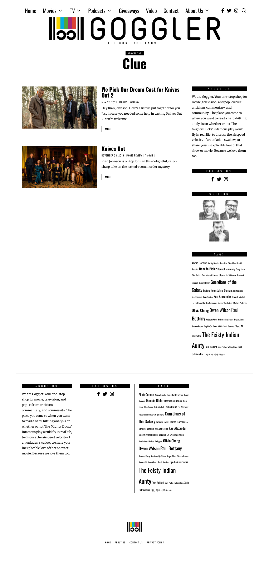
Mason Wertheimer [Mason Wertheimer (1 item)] (225, 303)
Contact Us (136, 542)
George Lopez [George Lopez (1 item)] (204, 282)
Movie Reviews (135, 155)
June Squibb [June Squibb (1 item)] (208, 297)
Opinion (134, 102)
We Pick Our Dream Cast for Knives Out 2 (140, 92)
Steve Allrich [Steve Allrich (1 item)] (217, 326)
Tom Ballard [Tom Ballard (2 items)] (211, 347)
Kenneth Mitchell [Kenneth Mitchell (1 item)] (238, 297)
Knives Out (113, 148)
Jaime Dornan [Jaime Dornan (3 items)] (224, 290)
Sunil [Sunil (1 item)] (225, 326)
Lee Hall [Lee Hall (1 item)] (195, 303)
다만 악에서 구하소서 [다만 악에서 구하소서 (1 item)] (214, 354)
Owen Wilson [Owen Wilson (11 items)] (220, 310)
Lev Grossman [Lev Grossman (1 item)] (211, 303)
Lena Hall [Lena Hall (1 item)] (202, 303)
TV (72, 10)
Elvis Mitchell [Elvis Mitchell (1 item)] (207, 275)
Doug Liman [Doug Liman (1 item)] (240, 269)
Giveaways (129, 10)
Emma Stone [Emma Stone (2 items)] (218, 275)
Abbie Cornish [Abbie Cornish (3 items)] (199, 262)
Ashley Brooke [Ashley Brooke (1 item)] (213, 263)
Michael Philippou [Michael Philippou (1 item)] (240, 303)
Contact (171, 10)
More (108, 129)
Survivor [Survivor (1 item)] (231, 326)
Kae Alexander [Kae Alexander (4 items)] (222, 296)
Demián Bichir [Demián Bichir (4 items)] (208, 268)
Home (30, 10)
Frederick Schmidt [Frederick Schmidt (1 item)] (146, 414)
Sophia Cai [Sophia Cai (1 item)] (208, 326)
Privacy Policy (155, 542)
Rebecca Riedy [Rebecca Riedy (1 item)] (211, 319)
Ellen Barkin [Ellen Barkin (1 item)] (196, 275)
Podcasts (97, 10)
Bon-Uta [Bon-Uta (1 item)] (223, 263)
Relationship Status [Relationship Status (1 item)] (225, 319)
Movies (50, 10)
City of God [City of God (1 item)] (232, 263)
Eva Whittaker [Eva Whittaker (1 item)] (231, 275)
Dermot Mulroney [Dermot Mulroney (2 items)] (226, 269)
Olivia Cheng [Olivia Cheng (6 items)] (200, 310)
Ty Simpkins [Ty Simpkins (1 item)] (232, 347)
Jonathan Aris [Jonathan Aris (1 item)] (197, 297)
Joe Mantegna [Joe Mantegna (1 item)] (238, 290)
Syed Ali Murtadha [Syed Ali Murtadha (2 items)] (179, 462)
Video (151, 10)
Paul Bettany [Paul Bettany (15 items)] (171, 448)
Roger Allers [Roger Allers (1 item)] (239, 319)
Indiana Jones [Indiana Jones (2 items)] (209, 290)
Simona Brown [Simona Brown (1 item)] (197, 326)
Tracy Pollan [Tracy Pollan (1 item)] (222, 347)
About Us (194, 10)
